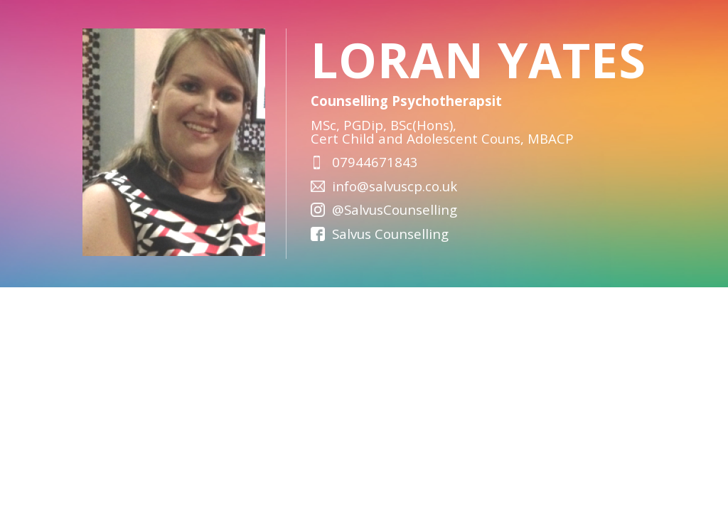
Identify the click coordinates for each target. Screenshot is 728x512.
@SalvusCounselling (394, 209)
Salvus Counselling (390, 233)
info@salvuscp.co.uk (394, 186)
